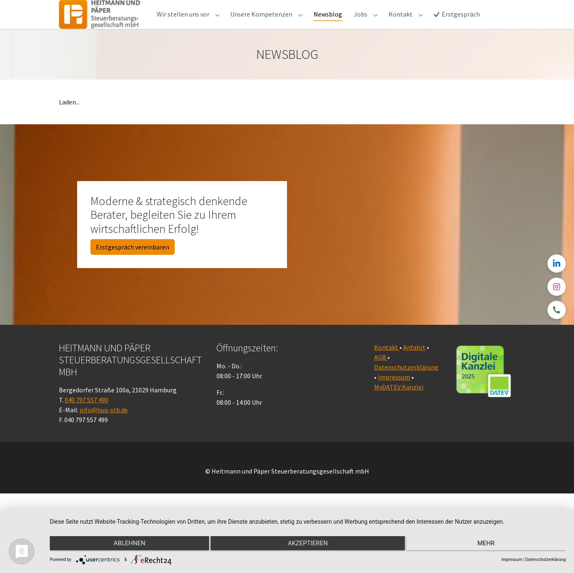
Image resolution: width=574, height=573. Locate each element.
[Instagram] (556, 287)
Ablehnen (126, 544)
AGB (380, 374)
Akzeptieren (308, 544)
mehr (489, 544)
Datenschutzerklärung (406, 384)
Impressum (394, 393)
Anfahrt (414, 364)
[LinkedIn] (556, 263)
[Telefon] (556, 310)
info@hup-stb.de (104, 426)
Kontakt (386, 364)
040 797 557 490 (86, 416)
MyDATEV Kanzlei (398, 403)
